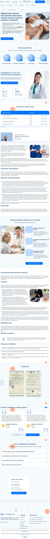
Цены (16, 5)
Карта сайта (22, 523)
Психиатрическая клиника (12, 9)
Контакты (33, 5)
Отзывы (21, 5)
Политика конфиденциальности (24, 526)
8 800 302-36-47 (16, 487)
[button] (45, 407)
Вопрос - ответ (23, 521)
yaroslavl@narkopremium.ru (18, 489)
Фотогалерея (22, 517)
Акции (27, 5)
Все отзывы (17, 434)
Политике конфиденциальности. (25, 534)
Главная (3, 9)
